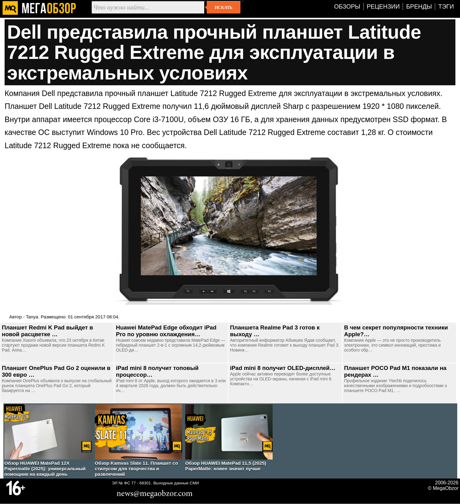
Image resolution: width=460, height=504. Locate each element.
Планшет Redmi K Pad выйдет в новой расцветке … (47, 330)
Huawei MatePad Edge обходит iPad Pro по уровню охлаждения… (166, 330)
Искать (223, 7)
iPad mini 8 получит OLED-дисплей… (282, 368)
